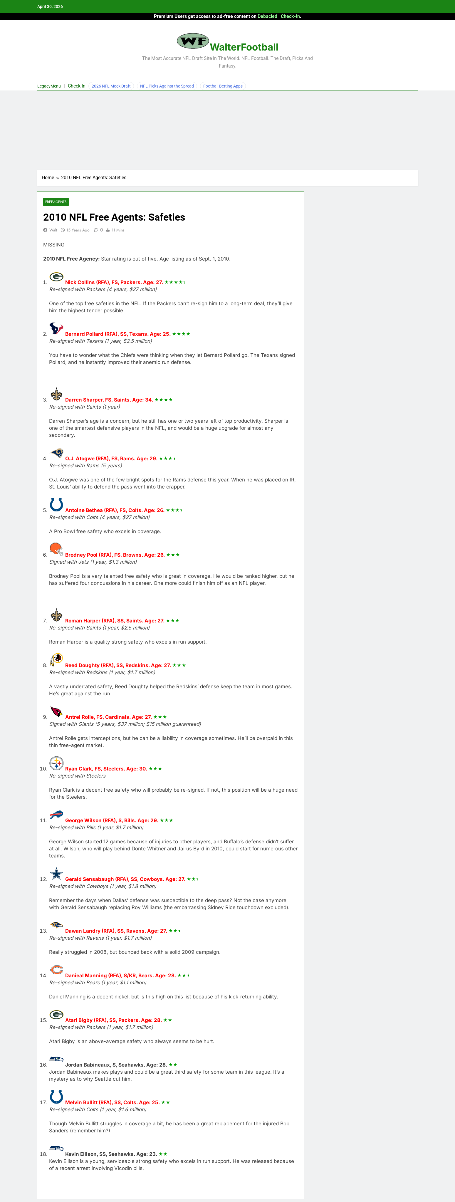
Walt (53, 230)
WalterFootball (244, 47)
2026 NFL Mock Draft (111, 86)
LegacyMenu (49, 86)
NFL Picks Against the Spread (167, 86)
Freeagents (56, 201)
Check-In (290, 16)
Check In (76, 86)
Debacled (267, 16)
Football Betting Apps (223, 86)
